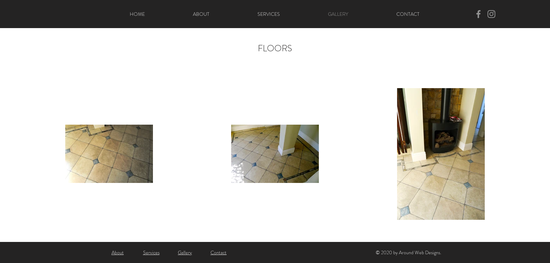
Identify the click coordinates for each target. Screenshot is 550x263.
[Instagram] (491, 14)
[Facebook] (478, 14)
